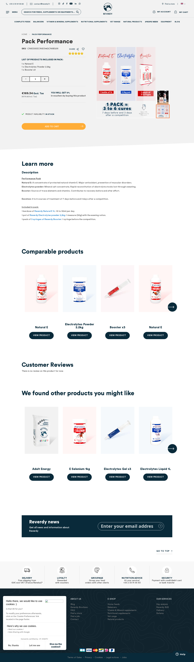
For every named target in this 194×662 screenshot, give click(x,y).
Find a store (170, 4)
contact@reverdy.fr (42, 4)
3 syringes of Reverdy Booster (46, 219)
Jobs (124, 657)
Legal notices (112, 657)
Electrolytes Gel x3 (117, 469)
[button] (183, 4)
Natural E (41, 327)
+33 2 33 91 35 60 (16, 4)
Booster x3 (117, 327)
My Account (164, 12)
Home (24, 34)
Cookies (99, 657)
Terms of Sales (74, 657)
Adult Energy (41, 469)
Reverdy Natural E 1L (44, 211)
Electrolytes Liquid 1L (155, 469)
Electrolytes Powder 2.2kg (79, 326)
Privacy (88, 657)
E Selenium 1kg (79, 469)
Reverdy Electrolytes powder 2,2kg (47, 215)
